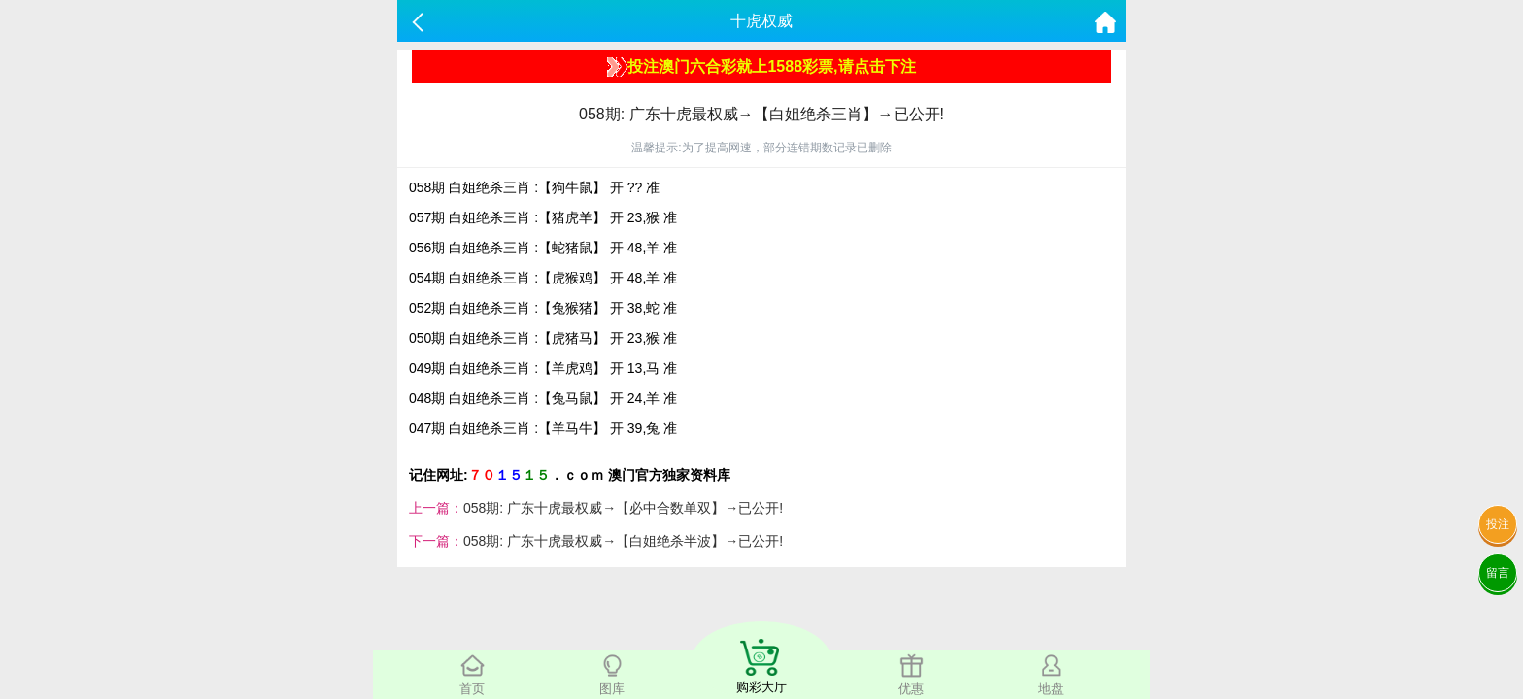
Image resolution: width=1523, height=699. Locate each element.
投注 (1497, 524)
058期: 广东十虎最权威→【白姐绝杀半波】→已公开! (623, 541)
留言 (1497, 573)
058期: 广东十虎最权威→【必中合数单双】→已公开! (623, 508)
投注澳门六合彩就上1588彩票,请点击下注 (761, 67)
